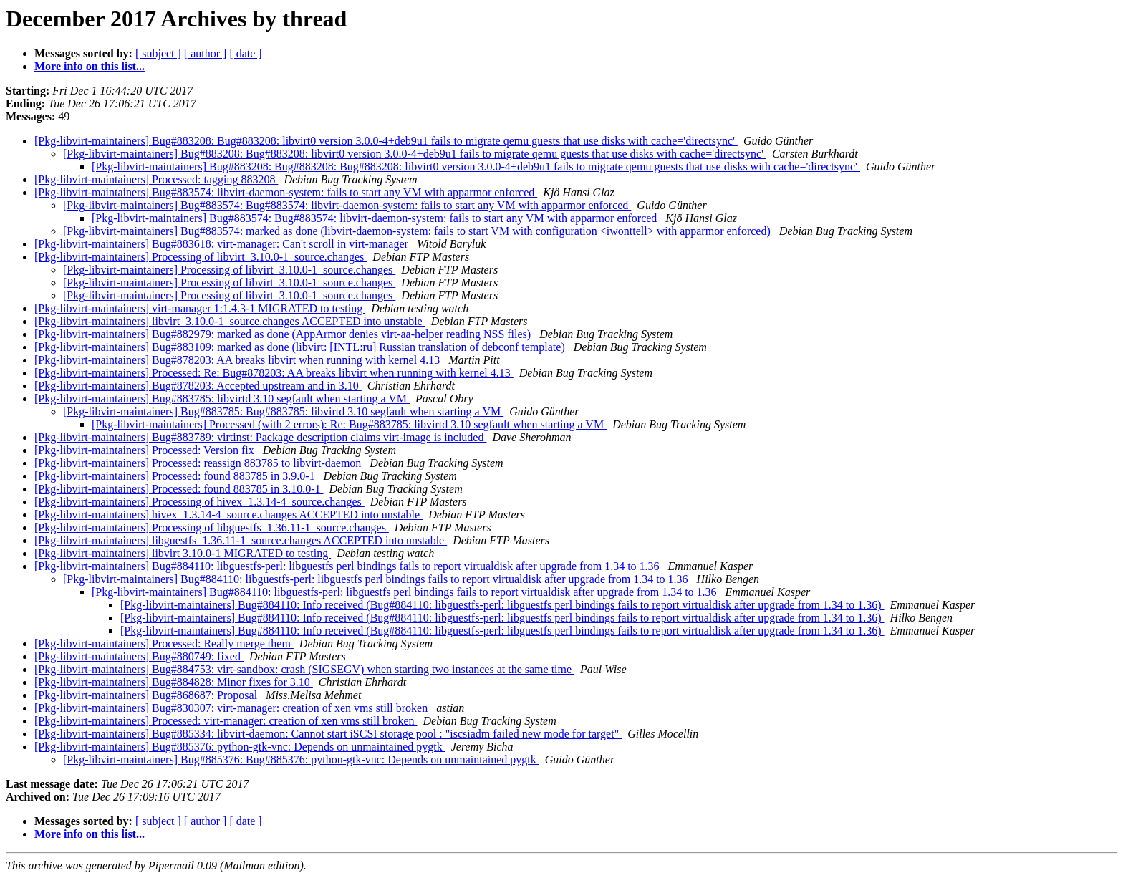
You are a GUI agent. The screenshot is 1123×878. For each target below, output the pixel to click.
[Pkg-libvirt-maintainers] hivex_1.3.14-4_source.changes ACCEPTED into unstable (228, 514)
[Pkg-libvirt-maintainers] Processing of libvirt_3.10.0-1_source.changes (200, 257)
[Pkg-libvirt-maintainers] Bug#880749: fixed (139, 656)
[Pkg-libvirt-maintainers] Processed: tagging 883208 (156, 179)
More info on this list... (89, 66)
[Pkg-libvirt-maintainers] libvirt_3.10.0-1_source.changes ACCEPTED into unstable (229, 321)
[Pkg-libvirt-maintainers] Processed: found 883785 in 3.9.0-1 (176, 476)
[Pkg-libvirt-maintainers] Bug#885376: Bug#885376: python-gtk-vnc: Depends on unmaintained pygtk (301, 759)
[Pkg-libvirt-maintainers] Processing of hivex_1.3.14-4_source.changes (199, 502)
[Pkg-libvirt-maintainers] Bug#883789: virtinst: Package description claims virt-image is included (260, 437)
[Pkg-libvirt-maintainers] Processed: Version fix (145, 450)
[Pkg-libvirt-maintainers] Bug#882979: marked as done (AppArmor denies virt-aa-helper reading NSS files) (284, 334)
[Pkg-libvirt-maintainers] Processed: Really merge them (164, 643)
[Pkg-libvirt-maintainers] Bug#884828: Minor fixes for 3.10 (173, 682)
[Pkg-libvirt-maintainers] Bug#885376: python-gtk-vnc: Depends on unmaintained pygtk (239, 746)
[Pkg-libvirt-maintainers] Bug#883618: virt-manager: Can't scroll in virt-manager (222, 244)
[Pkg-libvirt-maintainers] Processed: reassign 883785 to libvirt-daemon (199, 463)
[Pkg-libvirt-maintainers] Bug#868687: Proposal (147, 695)
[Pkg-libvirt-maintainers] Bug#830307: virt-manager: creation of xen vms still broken (232, 708)
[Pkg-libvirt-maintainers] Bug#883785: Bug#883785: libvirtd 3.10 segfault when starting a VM (283, 411)
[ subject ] (158, 53)
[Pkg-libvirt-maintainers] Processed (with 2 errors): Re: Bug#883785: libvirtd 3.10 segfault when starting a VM (349, 424)
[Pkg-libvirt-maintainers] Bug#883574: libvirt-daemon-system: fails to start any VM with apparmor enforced (285, 192)
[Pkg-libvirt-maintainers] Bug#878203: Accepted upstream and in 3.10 (198, 386)
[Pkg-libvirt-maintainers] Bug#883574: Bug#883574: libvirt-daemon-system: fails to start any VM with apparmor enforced (347, 205)
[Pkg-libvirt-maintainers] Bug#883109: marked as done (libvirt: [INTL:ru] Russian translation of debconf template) (301, 347)
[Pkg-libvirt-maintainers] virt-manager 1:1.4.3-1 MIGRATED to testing (199, 308)
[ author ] (205, 53)
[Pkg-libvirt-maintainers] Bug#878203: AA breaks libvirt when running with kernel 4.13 (238, 360)
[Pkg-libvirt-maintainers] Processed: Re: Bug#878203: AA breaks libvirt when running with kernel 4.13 (274, 373)
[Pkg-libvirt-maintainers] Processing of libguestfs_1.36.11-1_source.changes (211, 527)
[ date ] (245, 53)
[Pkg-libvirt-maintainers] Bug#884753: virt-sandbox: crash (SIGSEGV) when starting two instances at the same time (304, 669)
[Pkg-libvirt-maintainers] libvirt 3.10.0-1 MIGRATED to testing (182, 553)
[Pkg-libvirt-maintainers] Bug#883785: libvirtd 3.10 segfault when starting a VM (222, 398)
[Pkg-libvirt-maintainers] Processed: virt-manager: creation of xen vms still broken (226, 721)
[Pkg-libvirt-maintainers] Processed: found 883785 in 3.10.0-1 (179, 489)
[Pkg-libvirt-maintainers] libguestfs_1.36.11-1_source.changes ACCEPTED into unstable (240, 540)
